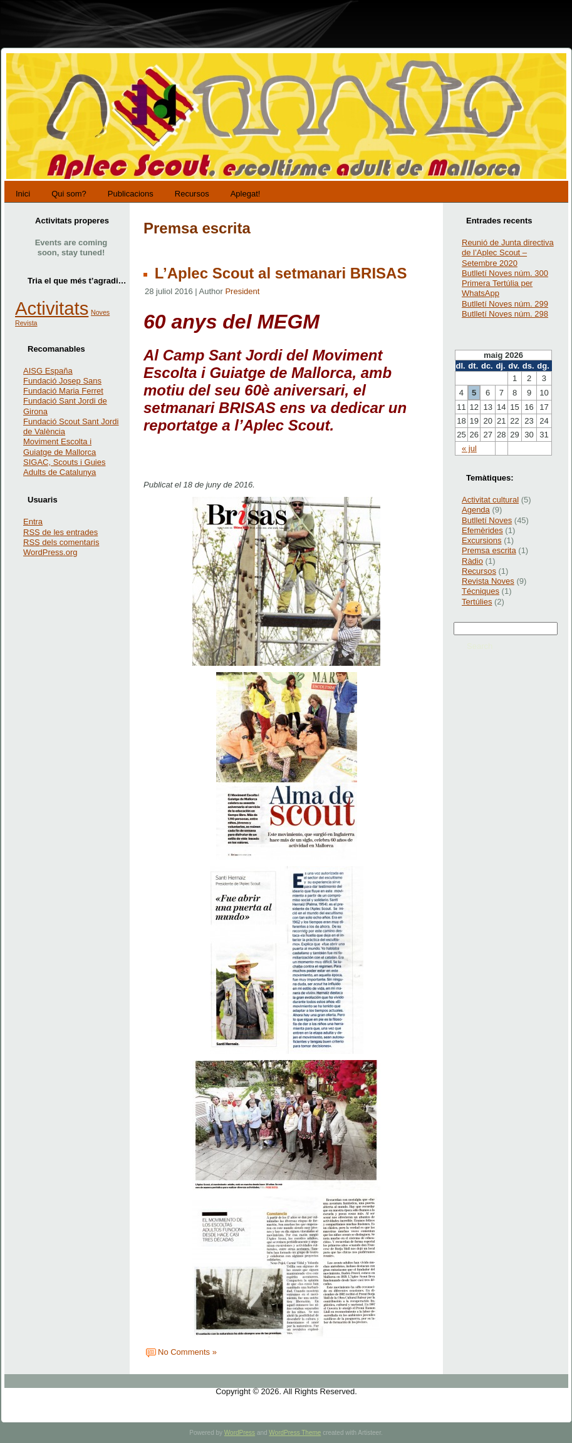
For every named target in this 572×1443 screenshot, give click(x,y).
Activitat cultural (490, 499)
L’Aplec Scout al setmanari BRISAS (278, 273)
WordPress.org (50, 552)
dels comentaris (61, 542)
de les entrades (60, 532)
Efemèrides (482, 530)
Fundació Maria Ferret (63, 390)
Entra (33, 521)
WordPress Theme (295, 1432)
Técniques (480, 591)
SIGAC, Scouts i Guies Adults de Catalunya (64, 467)
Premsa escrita (489, 550)
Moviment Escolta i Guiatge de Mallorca (59, 446)
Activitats (51, 308)
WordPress (239, 1432)
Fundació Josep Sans (62, 380)
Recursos (479, 571)
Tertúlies (477, 601)
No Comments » (187, 1352)
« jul (469, 448)
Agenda (476, 509)
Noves (100, 312)
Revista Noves (488, 581)
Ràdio (472, 561)
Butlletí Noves (487, 520)
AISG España (48, 370)
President (242, 291)
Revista (26, 323)
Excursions (482, 540)
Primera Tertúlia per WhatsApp (497, 288)
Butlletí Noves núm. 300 (505, 273)
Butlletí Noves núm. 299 (505, 303)
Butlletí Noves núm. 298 (505, 314)
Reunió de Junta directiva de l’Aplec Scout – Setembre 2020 (508, 253)
